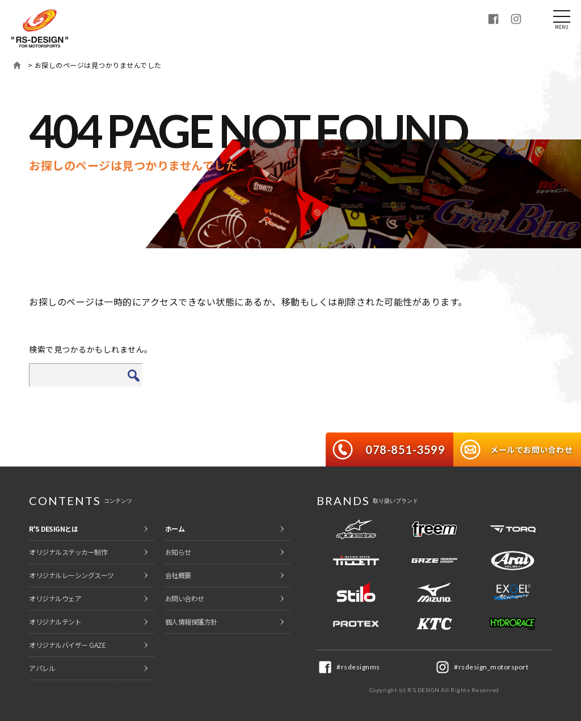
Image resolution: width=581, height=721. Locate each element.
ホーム (17, 65)
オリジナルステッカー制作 (68, 552)
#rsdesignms (358, 667)
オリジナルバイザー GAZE (67, 645)
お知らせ (178, 552)
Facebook (493, 18)
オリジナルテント (55, 621)
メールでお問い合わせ (531, 449)
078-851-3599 (405, 449)
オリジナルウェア (55, 598)
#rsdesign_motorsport (491, 667)
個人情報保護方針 (191, 621)
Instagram (515, 18)
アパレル (42, 668)
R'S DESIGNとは (53, 528)
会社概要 (178, 575)
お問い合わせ (184, 598)
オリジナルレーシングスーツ (71, 575)
